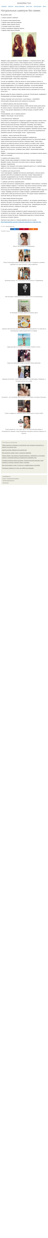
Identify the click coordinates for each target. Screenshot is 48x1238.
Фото (44, 6)
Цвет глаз (29, 6)
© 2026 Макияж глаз (6, 1229)
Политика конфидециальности (8, 1233)
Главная (3, 6)
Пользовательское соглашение (13, 1231)
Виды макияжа (19, 6)
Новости (10, 6)
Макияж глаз (24, 3)
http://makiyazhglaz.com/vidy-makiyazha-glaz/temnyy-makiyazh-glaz (21, 222)
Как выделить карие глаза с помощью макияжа (16, 1206)
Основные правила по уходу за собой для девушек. (18, 1221)
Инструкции (37, 6)
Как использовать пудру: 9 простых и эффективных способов (21, 1218)
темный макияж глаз (10, 979)
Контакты (4, 1231)
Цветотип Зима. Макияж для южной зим (14, 1203)
